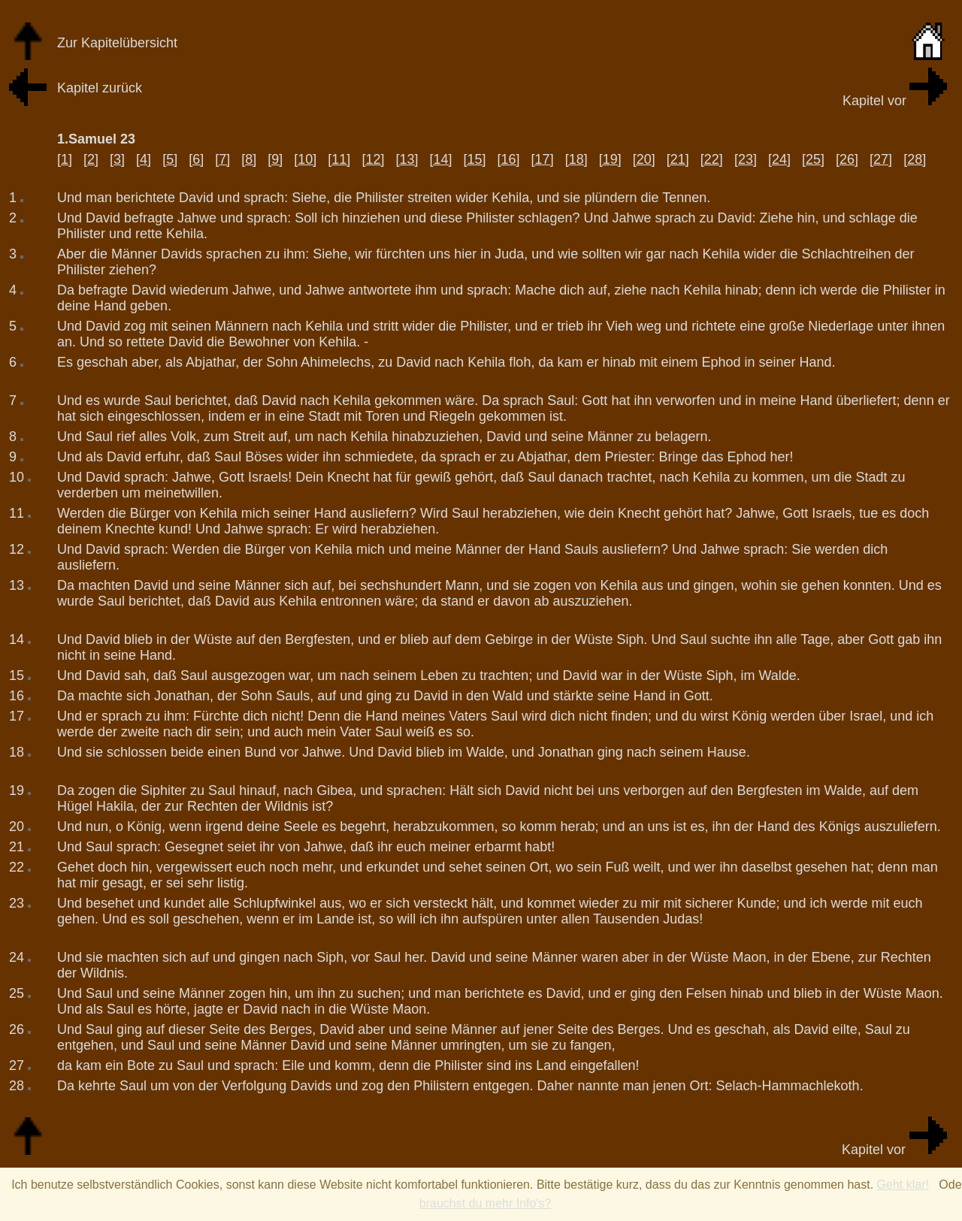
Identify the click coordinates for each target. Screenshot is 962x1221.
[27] (881, 159)
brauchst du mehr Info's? (485, 1203)
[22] (711, 159)
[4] (143, 159)
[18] (576, 159)
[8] (248, 159)
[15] (475, 159)
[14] (440, 159)
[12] (373, 159)
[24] (779, 159)
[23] (745, 159)
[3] (117, 159)
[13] (406, 159)
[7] (222, 159)
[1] (64, 159)
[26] (847, 159)
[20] (644, 159)
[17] (542, 159)
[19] (610, 159)
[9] (275, 159)
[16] (509, 159)
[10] (305, 159)
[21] (678, 159)
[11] (339, 159)
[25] (813, 159)
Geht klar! (903, 1184)
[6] (196, 159)
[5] (169, 159)
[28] (914, 159)
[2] (90, 159)
